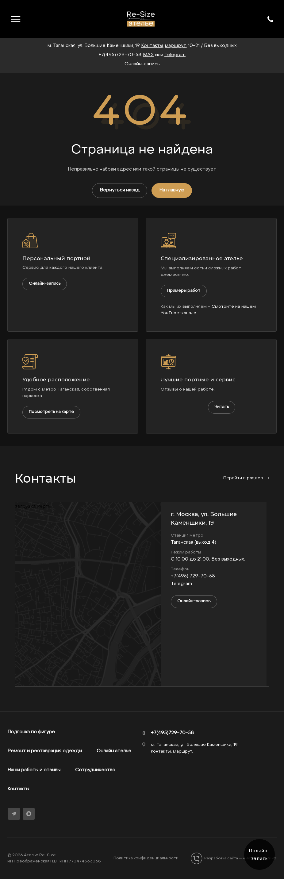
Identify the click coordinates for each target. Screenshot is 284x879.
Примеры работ (183, 291)
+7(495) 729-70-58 (193, 576)
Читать (221, 407)
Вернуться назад (120, 190)
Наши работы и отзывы (33, 770)
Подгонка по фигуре (31, 732)
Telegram (175, 55)
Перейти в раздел (246, 478)
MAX (148, 55)
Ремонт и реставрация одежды (44, 751)
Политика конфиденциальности (145, 858)
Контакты (18, 789)
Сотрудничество (95, 770)
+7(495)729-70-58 (119, 55)
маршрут (175, 46)
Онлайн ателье (114, 751)
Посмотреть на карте (51, 412)
